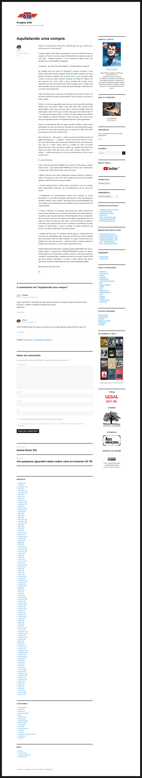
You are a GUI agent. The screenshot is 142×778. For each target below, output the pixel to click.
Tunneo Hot (103, 302)
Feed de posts (22, 753)
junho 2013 (21, 590)
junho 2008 (21, 662)
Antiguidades (22, 707)
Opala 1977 (101, 319)
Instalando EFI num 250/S (107, 234)
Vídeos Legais (104, 258)
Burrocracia (21, 711)
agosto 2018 (21, 512)
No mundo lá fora (23, 728)
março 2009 (21, 645)
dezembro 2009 (23, 631)
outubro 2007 (22, 677)
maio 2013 (21, 591)
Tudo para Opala (105, 300)
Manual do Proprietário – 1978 (109, 238)
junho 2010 (21, 622)
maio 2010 (21, 624)
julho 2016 (21, 542)
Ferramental (22, 719)
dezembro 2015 (22, 548)
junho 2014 (21, 571)
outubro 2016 (22, 538)
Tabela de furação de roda (107, 221)
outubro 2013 (22, 584)
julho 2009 (21, 641)
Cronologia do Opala (106, 211)
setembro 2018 (22, 510)
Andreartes (103, 271)
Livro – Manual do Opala (107, 241)
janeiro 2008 (22, 671)
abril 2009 (21, 643)
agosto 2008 (22, 658)
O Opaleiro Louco (103, 317)
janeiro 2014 (21, 578)
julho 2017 (21, 525)
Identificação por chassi (107, 213)
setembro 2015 (22, 551)
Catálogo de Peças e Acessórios (109, 209)
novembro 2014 (22, 565)
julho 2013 (21, 588)
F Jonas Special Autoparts (107, 281)
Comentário (22, 364)
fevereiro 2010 (22, 628)
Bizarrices (21, 709)
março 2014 (21, 574)
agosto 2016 (21, 540)
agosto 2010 (21, 618)
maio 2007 (21, 687)
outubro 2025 (22, 483)
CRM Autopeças (104, 279)
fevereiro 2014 (22, 576)
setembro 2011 (22, 609)
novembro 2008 (23, 652)
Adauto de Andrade (112, 69)
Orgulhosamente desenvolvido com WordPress (39, 769)
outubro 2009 (22, 635)
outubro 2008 (22, 654)
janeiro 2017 (21, 534)
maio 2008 (21, 664)
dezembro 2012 (22, 599)
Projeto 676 (24, 22)
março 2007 (21, 690)
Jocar (101, 288)
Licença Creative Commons (111, 467)
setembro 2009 (22, 637)
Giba (101, 283)
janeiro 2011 (21, 612)
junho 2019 (21, 506)
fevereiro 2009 (22, 647)
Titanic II (21, 738)
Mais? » (100, 139)
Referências (21, 736)
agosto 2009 (22, 639)
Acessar (20, 751)
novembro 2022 (23, 492)
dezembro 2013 (22, 580)
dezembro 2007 (23, 673)
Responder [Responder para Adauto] (20, 332)
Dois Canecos (22, 717)
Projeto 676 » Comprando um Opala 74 (38, 340)
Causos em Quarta (23, 713)
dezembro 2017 (22, 519)
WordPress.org (22, 757)
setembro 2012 (22, 603)
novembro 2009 (23, 633)
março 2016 (21, 546)
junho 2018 (21, 515)
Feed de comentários (24, 755)
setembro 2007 (22, 679)
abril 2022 (21, 494)
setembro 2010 (22, 616)
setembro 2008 (22, 656)
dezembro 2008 (23, 650)
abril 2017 (21, 531)
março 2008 (21, 668)
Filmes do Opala (23, 721)
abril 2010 (21, 626)
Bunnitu (102, 275)
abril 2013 (21, 593)
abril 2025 (21, 485)
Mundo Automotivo (105, 292)
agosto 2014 (21, 567)
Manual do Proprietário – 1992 (109, 239)
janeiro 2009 (22, 649)
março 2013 (21, 595)
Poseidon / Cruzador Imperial (27, 734)
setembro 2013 (22, 586)
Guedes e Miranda (105, 285)
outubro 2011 (22, 607)
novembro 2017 (22, 521)
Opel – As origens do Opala (108, 217)
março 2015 (21, 559)
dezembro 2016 (22, 536)
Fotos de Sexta (22, 723)
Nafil (101, 294)
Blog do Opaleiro (103, 315)
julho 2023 (21, 489)
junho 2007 (21, 685)
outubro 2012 (22, 601)
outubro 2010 (22, 614)
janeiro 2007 (22, 694)
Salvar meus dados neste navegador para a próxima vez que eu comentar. (41, 419)
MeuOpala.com (104, 290)
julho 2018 (21, 513)
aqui (81, 46)
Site (18, 410)
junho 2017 (21, 527)
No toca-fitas (103, 215)
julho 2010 (21, 620)
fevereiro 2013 (22, 597)
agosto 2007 (21, 681)
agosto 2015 (21, 553)
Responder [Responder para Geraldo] (20, 312)
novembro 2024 (23, 487)
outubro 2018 (22, 508)
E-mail (19, 401)
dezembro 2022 (23, 491)
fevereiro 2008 (22, 669)
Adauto (19, 50)
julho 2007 (21, 683)
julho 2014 (21, 569)
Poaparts (102, 296)
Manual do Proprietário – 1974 (109, 236)
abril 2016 (21, 544)
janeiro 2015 (21, 563)
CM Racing (103, 277)
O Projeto (21, 732)
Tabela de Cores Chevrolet (107, 219)
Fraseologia (21, 724)
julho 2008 (21, 660)
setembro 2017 (22, 523)
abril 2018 (21, 517)
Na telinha (21, 726)
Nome (19, 392)
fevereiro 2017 (22, 532)
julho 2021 (21, 498)
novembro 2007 (23, 675)
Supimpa (102, 298)
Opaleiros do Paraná (104, 321)
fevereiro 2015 (22, 561)
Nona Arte (21, 730)
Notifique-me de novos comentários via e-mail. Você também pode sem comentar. (50, 424)
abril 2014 (21, 572)
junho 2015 (21, 555)
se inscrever (76, 423)
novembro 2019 (22, 504)
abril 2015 (21, 557)
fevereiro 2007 (22, 692)
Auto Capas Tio (104, 273)
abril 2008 (21, 666)
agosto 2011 (21, 610)
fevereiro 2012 (22, 605)
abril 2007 (21, 689)
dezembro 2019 (22, 502)
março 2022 (21, 496)
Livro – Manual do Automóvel (108, 243)
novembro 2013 (22, 582)
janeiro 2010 (21, 630)
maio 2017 (21, 529)
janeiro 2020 (22, 500)
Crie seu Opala (104, 256)
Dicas (18, 55)
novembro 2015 (22, 550)
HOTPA (102, 287)
